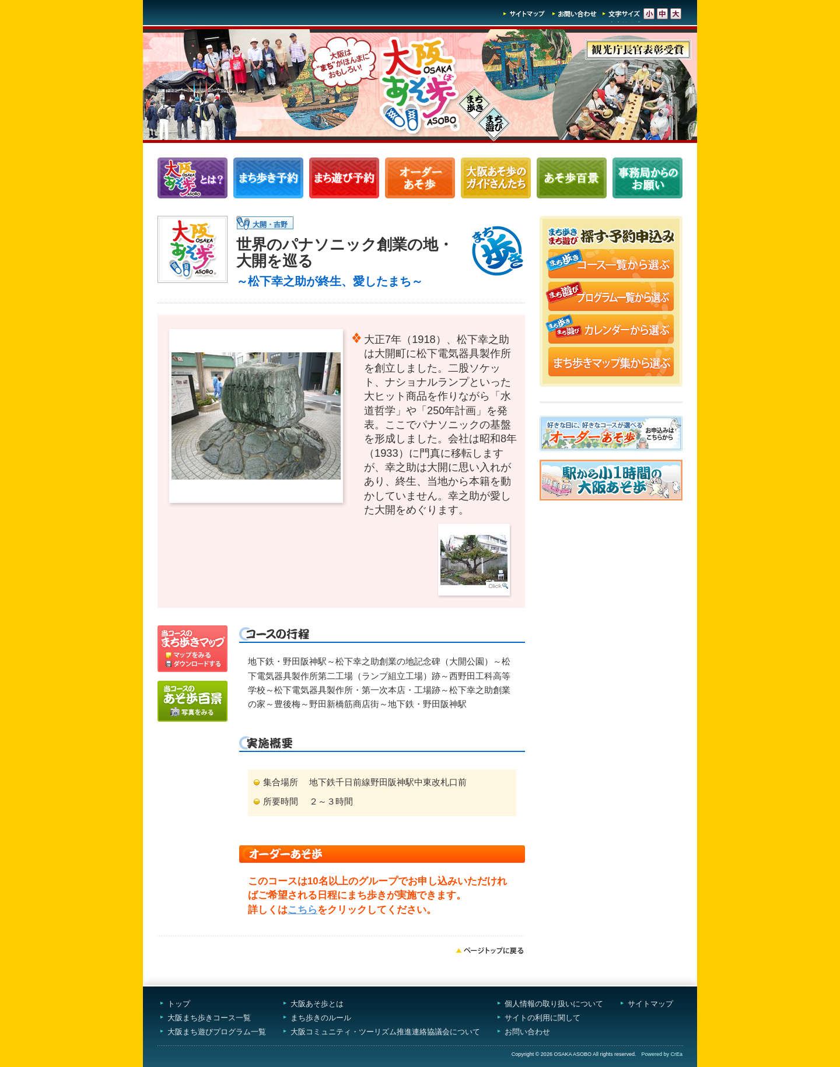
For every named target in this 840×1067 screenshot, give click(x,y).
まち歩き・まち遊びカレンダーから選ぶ (611, 330)
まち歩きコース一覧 (268, 178)
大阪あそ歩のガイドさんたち (496, 178)
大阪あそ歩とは (317, 1003)
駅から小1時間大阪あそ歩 (611, 480)
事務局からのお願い (647, 178)
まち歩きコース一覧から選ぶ (611, 265)
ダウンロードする (193, 665)
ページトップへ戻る (490, 950)
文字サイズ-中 (662, 13)
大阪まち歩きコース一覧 (209, 1017)
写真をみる (193, 701)
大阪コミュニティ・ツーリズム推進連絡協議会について (385, 1031)
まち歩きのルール (320, 1017)
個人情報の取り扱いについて (554, 1003)
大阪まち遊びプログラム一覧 (216, 1031)
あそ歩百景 (572, 178)
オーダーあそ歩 (420, 178)
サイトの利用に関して (542, 1017)
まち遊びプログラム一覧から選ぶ (611, 297)
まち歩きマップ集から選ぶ (611, 363)
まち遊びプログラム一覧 (344, 178)
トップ (178, 1003)
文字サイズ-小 (648, 13)
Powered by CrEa (661, 1054)
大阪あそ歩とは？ (193, 178)
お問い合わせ (574, 13)
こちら (302, 909)
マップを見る (193, 642)
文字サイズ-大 (675, 13)
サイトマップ (524, 13)
